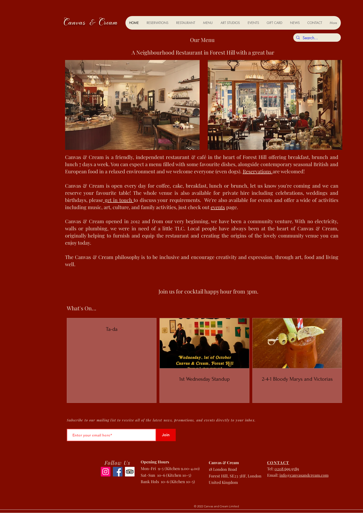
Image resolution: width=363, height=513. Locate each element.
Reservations (258, 171)
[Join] (166, 435)
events (218, 207)
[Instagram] (105, 471)
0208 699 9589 (287, 468)
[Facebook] (117, 471)
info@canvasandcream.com (303, 475)
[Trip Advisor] (130, 471)
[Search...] (316, 38)
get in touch (118, 200)
